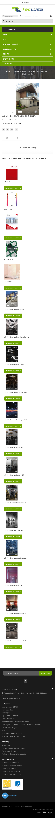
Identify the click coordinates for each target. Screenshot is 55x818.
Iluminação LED (7, 710)
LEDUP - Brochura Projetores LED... (15, 503)
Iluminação (6, 713)
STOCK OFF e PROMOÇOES (12, 733)
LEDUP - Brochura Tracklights (13, 530)
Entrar (25, 2)
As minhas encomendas (10, 763)
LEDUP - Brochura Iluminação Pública (16, 420)
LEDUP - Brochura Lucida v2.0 (14, 447)
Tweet (3, 129)
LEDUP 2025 (8, 282)
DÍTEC (6, 232)
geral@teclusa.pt (14, 699)
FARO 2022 (8, 209)
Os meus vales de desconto (12, 774)
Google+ (12, 129)
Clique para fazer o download (11, 123)
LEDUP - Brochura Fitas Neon (14, 364)
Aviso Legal (6, 745)
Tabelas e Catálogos (9, 727)
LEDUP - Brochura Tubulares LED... (15, 641)
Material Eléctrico (8, 719)
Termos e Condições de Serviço (13, 748)
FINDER (4, 730)
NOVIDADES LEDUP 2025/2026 (13, 736)
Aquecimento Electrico (10, 716)
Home (8, 71)
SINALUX (7, 182)
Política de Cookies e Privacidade (14, 754)
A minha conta (8, 759)
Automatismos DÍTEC (10, 707)
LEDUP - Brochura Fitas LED (13, 585)
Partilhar (7, 129)
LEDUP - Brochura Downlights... (14, 309)
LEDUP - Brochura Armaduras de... (15, 558)
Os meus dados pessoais (11, 771)
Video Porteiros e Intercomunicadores (15, 722)
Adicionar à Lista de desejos (28, 148)
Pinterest (16, 129)
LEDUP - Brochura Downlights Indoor (16, 337)
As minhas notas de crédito (12, 766)
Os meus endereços (9, 769)
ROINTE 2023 (8, 259)
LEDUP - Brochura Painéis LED (14, 475)
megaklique (49, 809)
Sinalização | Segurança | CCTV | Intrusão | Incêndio (21, 725)
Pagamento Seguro (9, 751)
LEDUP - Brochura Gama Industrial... (16, 392)
